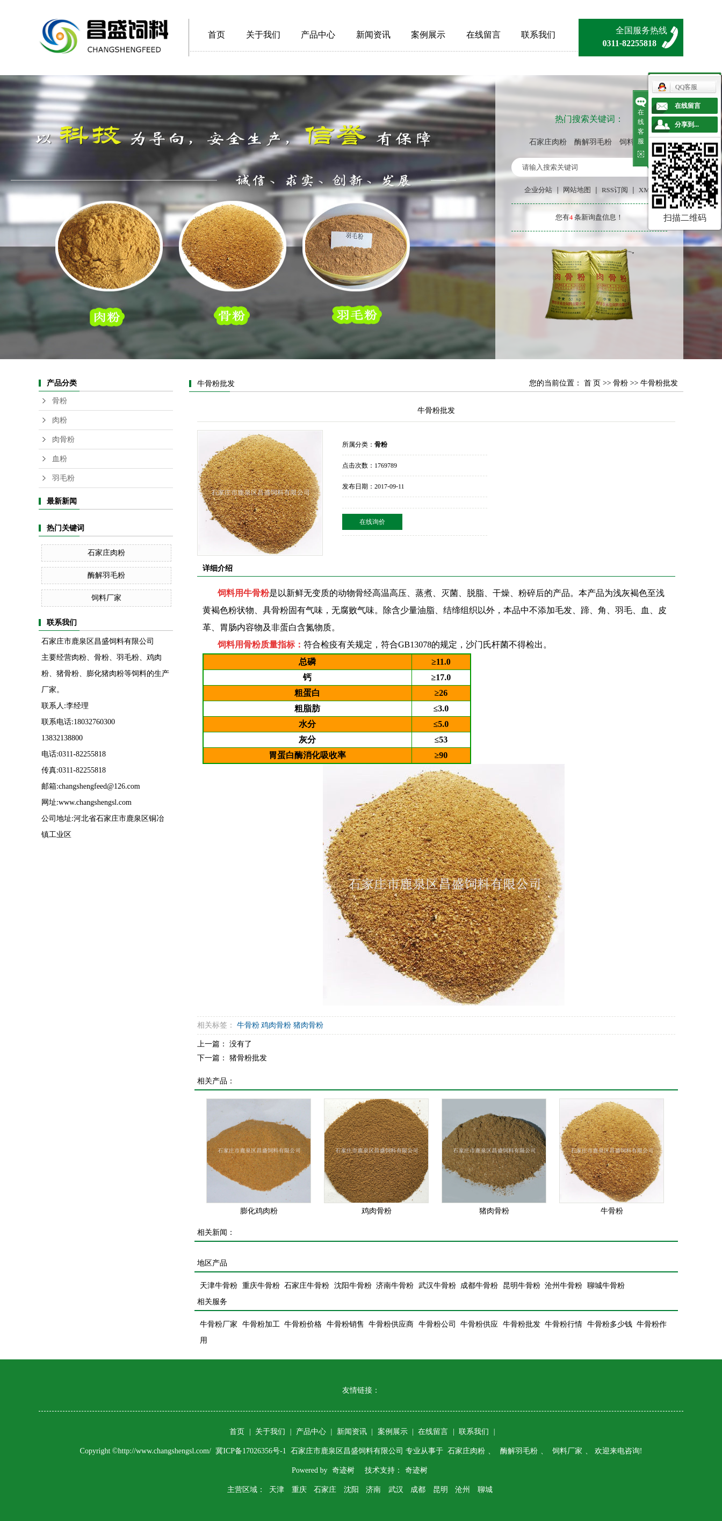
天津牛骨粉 (218, 1286)
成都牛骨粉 (479, 1286)
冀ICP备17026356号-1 (251, 1451)
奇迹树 (343, 1470)
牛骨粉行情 (563, 1324)
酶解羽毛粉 (593, 142)
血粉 (59, 459)
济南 (373, 1490)
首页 (216, 34)
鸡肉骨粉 (276, 1025)
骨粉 (59, 401)
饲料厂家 (106, 598)
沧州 (462, 1490)
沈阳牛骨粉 (353, 1286)
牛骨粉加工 (261, 1324)
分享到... (687, 124)
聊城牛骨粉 (606, 1286)
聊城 (485, 1490)
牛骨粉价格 (303, 1324)
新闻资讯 (373, 34)
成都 (417, 1490)
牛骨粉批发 (521, 1324)
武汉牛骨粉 (437, 1286)
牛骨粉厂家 (218, 1324)
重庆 (299, 1490)
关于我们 (263, 34)
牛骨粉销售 (345, 1324)
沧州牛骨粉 (563, 1286)
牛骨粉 (256, 593)
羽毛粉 (63, 478)
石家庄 (325, 1490)
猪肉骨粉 (308, 1025)
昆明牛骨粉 (521, 1286)
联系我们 (538, 34)
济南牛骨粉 (395, 1286)
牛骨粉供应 (479, 1324)
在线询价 (372, 522)
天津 (276, 1490)
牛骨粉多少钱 (609, 1324)
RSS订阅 (615, 190)
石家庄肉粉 (548, 142)
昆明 (440, 1490)
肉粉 (59, 420)
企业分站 (538, 190)
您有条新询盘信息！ (589, 217)
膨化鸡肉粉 (259, 1211)
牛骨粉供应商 (391, 1324)
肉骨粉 (63, 439)
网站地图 (577, 190)
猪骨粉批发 (248, 1058)
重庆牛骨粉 (261, 1286)
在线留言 (483, 34)
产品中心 (318, 34)
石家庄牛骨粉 (306, 1286)
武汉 (395, 1490)
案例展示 (428, 34)
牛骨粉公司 (437, 1324)
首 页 (592, 383)
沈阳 (351, 1490)
